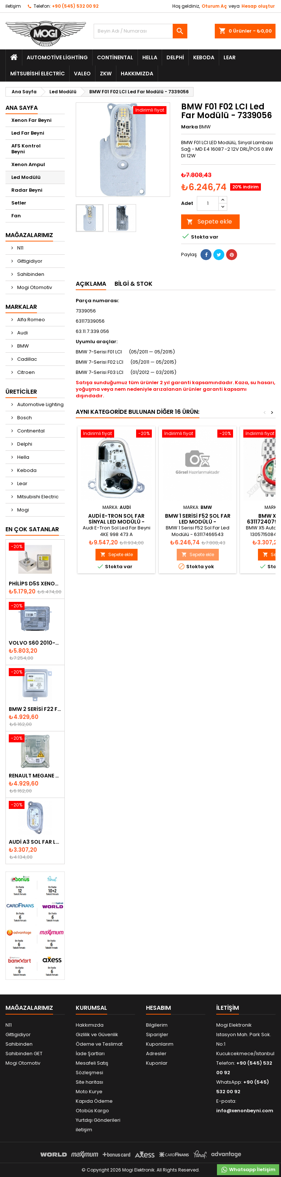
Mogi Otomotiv (34, 287)
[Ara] (140, 31)
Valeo (82, 73)
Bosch (24, 417)
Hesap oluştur (258, 6)
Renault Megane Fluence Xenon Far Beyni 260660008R (35, 776)
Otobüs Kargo (92, 1110)
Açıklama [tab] (91, 284)
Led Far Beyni (27, 133)
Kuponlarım (159, 1044)
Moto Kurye (89, 1091)
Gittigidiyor (29, 261)
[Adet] (208, 203)
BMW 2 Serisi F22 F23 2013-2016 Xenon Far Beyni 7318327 (35, 709)
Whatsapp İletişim (248, 1169)
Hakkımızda (137, 73)
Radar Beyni (26, 190)
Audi (22, 332)
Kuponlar (157, 1063)
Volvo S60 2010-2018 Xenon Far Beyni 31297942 (35, 643)
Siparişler (157, 1034)
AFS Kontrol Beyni (26, 148)
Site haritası (89, 1082)
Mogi (22, 509)
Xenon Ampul (28, 164)
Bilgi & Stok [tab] (134, 284)
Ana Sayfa (21, 108)
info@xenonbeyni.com (244, 1110)
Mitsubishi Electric (37, 73)
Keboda (203, 57)
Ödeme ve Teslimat (99, 1044)
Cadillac (26, 359)
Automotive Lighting (57, 57)
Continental (115, 57)
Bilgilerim (157, 1025)
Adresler (156, 1053)
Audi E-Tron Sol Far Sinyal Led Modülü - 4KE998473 (116, 521)
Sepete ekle (209, 221)
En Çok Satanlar (32, 529)
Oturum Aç (214, 6)
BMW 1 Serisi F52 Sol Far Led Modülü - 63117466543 (198, 521)
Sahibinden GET (23, 1053)
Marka (189, 127)
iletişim (13, 6)
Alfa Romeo (30, 319)
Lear (230, 57)
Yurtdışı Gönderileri (98, 1120)
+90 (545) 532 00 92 (75, 6)
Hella (149, 57)
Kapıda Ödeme (94, 1101)
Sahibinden (30, 274)
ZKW (106, 73)
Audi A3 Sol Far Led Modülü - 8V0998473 (35, 842)
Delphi (175, 57)
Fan (16, 215)
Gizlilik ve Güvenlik (97, 1034)
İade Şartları (90, 1053)
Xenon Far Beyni (31, 120)
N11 (19, 247)
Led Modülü (26, 177)
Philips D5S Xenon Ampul (35, 583)
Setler (18, 202)
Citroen (25, 372)
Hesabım (158, 1008)
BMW (22, 345)
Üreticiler (21, 391)
